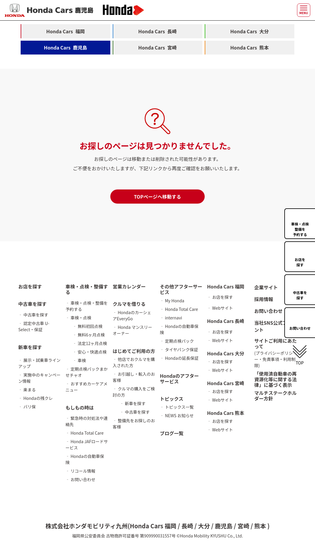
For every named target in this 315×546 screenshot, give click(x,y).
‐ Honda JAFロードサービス (86, 444)
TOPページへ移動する (157, 196)
